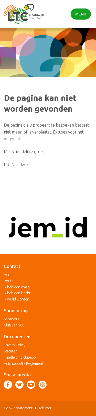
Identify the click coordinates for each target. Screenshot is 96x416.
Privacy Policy (14, 345)
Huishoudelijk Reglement (23, 363)
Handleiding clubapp (20, 357)
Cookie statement (18, 408)
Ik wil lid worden (16, 299)
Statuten (10, 351)
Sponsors (11, 319)
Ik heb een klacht (17, 293)
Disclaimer (43, 408)
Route (9, 281)
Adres (8, 275)
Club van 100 (14, 325)
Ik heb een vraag (17, 287)
